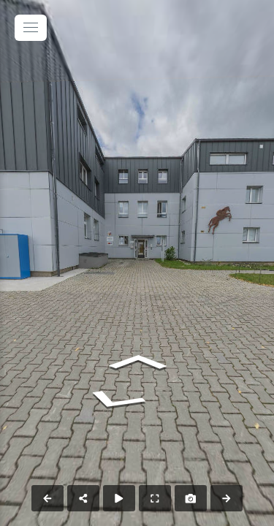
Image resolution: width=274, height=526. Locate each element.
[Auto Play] (119, 498)
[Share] (83, 498)
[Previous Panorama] (47, 498)
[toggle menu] (31, 28)
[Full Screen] (155, 498)
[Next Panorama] (226, 498)
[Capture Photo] (191, 498)
